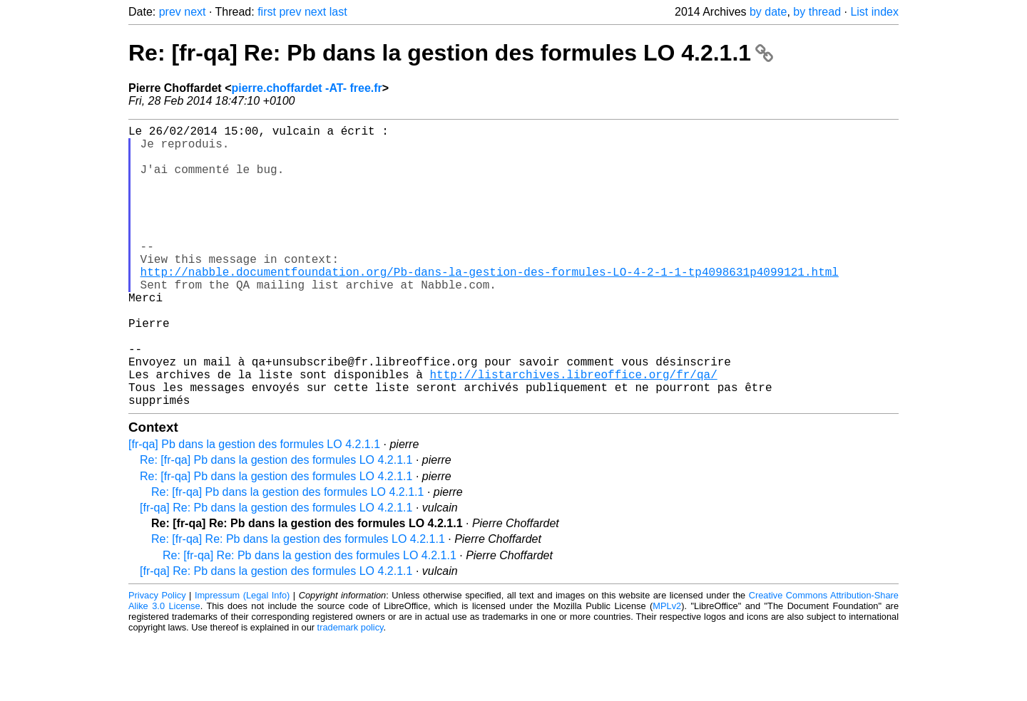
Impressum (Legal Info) (242, 658)
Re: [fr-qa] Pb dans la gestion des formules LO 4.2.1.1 (276, 522)
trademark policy (350, 690)
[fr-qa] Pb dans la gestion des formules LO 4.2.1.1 (254, 507)
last (338, 12)
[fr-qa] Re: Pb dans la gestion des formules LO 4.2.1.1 (276, 570)
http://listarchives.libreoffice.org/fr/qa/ (573, 431)
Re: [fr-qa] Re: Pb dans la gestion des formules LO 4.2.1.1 (450, 53)
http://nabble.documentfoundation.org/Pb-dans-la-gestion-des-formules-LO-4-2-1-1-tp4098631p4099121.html (489, 305)
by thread (817, 12)
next (194, 12)
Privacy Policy (157, 658)
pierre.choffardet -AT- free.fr (306, 88)
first (266, 12)
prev (170, 12)
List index (874, 12)
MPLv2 (667, 668)
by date (768, 12)
